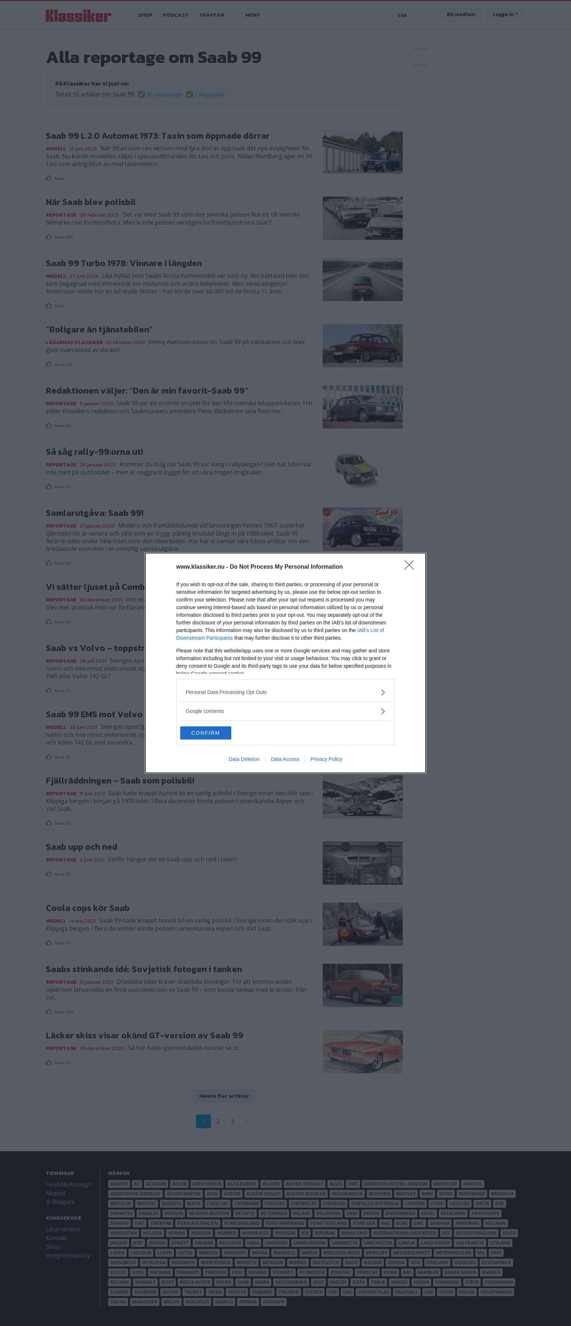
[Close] (411, 566)
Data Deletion (244, 760)
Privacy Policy (326, 760)
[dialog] (285, 663)
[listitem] (285, 691)
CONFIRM (214, 733)
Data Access (285, 760)
